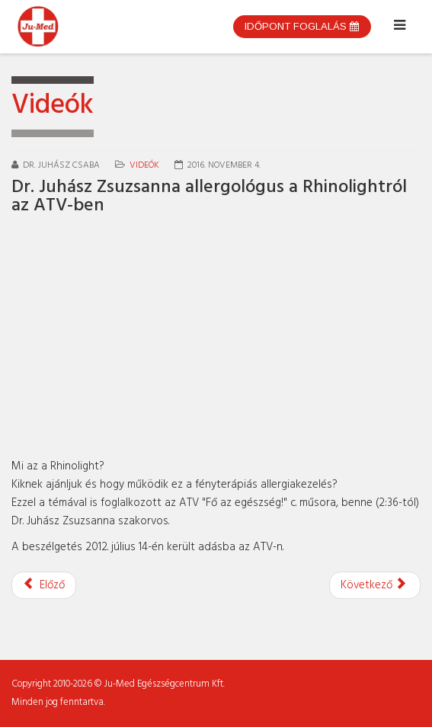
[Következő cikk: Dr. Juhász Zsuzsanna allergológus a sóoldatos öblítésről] (375, 585)
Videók (144, 165)
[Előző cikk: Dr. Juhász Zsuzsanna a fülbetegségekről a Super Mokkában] (43, 585)
